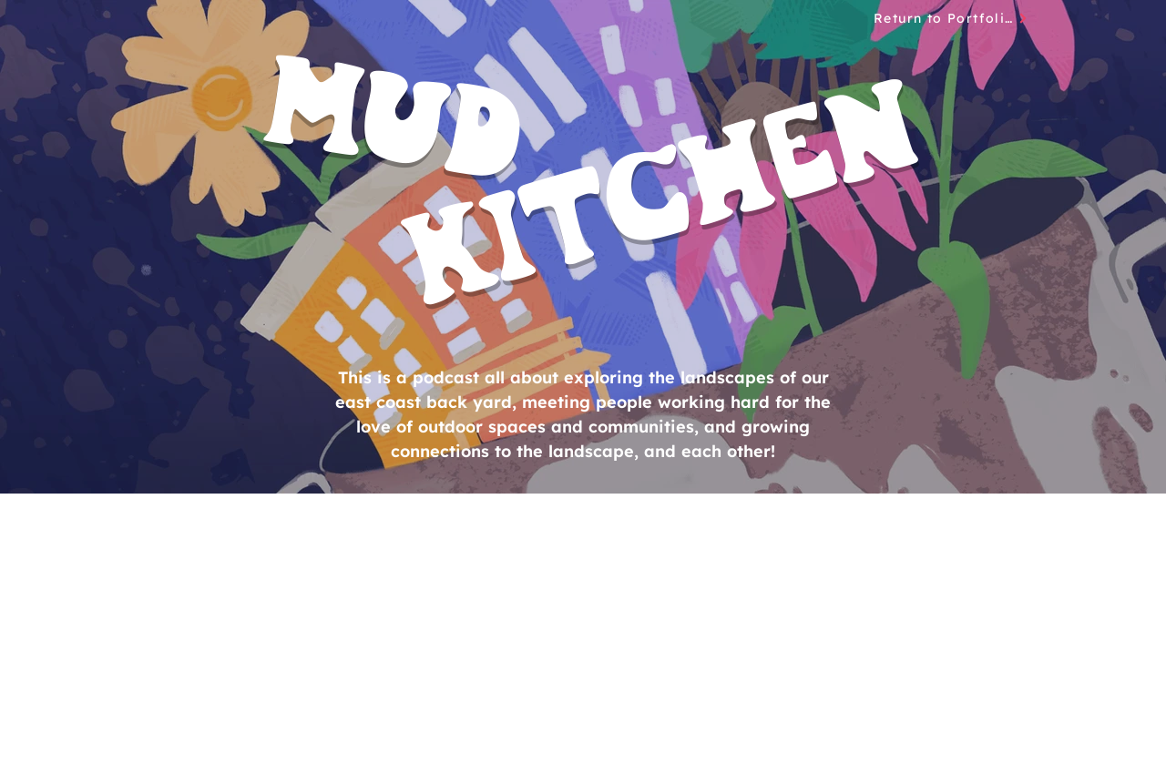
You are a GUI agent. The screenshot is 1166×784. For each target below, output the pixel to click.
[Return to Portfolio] (951, 18)
